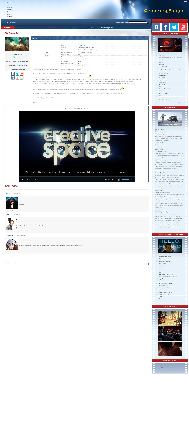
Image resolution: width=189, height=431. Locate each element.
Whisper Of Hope (90, 47)
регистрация (13, 22)
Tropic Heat (162, 279)
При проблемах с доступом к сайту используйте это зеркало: (83, 27)
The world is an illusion (165, 88)
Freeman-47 (159, 151)
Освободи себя (163, 75)
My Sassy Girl (36, 38)
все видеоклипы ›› (179, 102)
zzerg (157, 131)
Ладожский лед (159, 129)
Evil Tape (161, 296)
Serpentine (158, 170)
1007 (79, 61)
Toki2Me (158, 160)
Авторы (9, 9)
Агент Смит (162, 60)
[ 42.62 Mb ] (17, 54)
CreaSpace (79, 108)
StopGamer (162, 55)
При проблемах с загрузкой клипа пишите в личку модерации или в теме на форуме (41, 27)
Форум (9, 16)
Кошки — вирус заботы (165, 292)
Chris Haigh (81, 47)
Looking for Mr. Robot (165, 256)
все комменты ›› (180, 229)
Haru (163, 368)
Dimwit (158, 144)
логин (6, 22)
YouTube (85, 108)
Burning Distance (163, 93)
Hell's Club (161, 270)
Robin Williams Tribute (165, 287)
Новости (10, 5)
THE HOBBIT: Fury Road (166, 274)
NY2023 (161, 265)
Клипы (9, 7)
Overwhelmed (159, 142)
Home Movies (162, 97)
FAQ (8, 14)
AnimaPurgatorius (161, 192)
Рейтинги (10, 12)
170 (79, 63)
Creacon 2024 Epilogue (165, 261)
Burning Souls (162, 84)
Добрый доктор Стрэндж (166, 283)
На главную (11, 2)
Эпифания (161, 64)
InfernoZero (159, 173)
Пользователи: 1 (163, 365)
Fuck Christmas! (163, 80)
